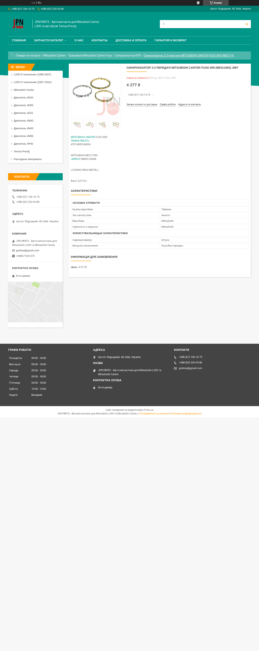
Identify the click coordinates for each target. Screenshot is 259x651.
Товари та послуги (28, 55)
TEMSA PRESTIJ (80, 140)
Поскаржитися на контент (154, 413)
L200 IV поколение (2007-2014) (32, 82)
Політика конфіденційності (186, 413)
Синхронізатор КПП (128, 55)
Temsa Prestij (22, 151)
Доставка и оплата (131, 40)
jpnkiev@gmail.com (27, 250)
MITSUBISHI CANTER (83, 137)
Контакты (99, 40)
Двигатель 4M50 (23, 136)
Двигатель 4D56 (23, 105)
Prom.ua (149, 410)
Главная (19, 40)
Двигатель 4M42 (23, 128)
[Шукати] (247, 24)
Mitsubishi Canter (54, 55)
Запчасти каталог (48, 40)
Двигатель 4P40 (23, 143)
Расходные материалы (28, 159)
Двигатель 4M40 (23, 120)
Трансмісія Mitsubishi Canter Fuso (90, 55)
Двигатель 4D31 (23, 112)
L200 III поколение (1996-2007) (32, 74)
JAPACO (76, 158)
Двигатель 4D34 (23, 97)
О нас (79, 40)
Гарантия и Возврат (171, 40)
